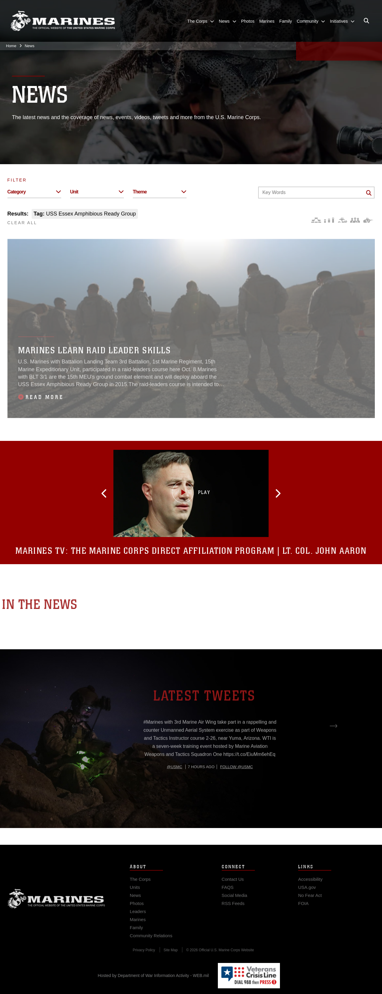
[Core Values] (342, 220)
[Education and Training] (329, 220)
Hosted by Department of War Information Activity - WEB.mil (153, 975)
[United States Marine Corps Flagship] (62, 21)
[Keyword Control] (316, 193)
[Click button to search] (369, 193)
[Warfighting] (368, 220)
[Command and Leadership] (355, 220)
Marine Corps (56, 909)
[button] (133, 493)
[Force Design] (316, 220)
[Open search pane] (366, 21)
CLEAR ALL (22, 222)
